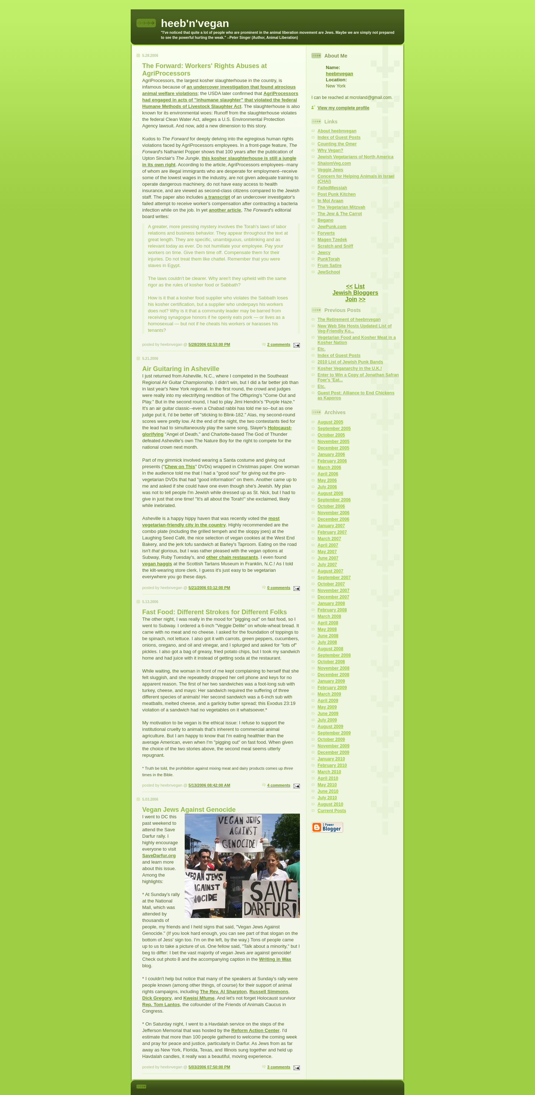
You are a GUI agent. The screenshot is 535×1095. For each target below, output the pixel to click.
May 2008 (327, 629)
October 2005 (331, 435)
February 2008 (332, 609)
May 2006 (327, 480)
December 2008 (333, 674)
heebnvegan (339, 73)
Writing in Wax (275, 959)
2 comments (278, 344)
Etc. (321, 349)
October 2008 (331, 661)
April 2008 (328, 622)
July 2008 (327, 642)
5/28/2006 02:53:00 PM (209, 344)
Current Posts (332, 810)
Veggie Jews (330, 169)
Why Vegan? (330, 150)
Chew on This (180, 466)
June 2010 (328, 791)
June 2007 (328, 558)
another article (225, 210)
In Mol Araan (330, 200)
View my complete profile (343, 107)
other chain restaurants (232, 557)
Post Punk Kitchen (337, 194)
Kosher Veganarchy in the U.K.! (350, 368)
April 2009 (328, 700)
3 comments (278, 1067)
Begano (325, 220)
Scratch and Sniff (335, 246)
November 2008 (334, 668)
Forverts (326, 233)
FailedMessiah (332, 187)
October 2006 (331, 506)
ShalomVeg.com (334, 163)
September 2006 (334, 499)
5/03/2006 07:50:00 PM (209, 1067)
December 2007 (333, 596)
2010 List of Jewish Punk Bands (350, 362)
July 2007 (327, 564)
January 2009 (331, 681)
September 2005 (334, 428)
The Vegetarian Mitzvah (341, 207)
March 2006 (329, 467)
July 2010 (327, 797)
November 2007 (334, 590)
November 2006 (334, 512)
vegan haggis (157, 563)
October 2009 (331, 739)
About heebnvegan (337, 131)
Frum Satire (330, 265)
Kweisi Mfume (199, 998)
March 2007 (329, 538)
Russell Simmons (268, 991)
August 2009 (330, 726)
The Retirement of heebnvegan (349, 319)
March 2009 (329, 694)
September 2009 (334, 733)
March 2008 (329, 616)
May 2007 (327, 551)
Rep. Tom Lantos (161, 1004)
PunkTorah (329, 259)
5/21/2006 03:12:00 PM (209, 587)
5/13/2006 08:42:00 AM (209, 785)
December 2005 (333, 448)
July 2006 (327, 486)
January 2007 (331, 525)
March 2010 (329, 771)
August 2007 (330, 571)
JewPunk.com (332, 226)
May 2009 (327, 707)
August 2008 (330, 648)
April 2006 (328, 473)
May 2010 (327, 784)
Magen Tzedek (332, 239)
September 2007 (334, 577)
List (359, 286)
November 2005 (334, 441)
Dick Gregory (157, 998)
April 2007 (328, 545)
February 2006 (332, 460)
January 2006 (331, 454)
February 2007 (332, 532)
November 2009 (334, 745)
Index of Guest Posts (339, 137)
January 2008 (331, 603)
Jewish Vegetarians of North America (356, 156)
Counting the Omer (337, 143)
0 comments (278, 587)
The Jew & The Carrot (340, 213)
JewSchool (329, 272)
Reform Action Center (255, 1030)
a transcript (217, 197)
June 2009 (328, 713)
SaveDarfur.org (159, 855)
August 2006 (330, 493)
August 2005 (330, 422)
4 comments (278, 785)
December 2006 (333, 519)
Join (351, 299)
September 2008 (334, 655)
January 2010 (331, 758)
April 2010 (328, 778)
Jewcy (324, 252)
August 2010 (330, 804)
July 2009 (327, 720)
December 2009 (333, 752)
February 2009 (332, 687)
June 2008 (328, 635)
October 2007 (331, 584)
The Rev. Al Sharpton (223, 991)
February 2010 (332, 765)
